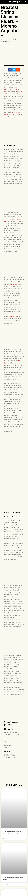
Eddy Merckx (13, 316)
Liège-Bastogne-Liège (10, 89)
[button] (10, 69)
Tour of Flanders (14, 284)
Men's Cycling (6, 41)
